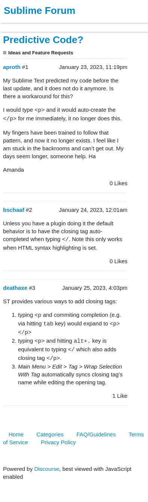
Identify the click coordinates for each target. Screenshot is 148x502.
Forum (103, 23)
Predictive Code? (43, 39)
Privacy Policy (58, 442)
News (78, 23)
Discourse (46, 469)
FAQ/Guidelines (96, 434)
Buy (48, 23)
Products (23, 23)
